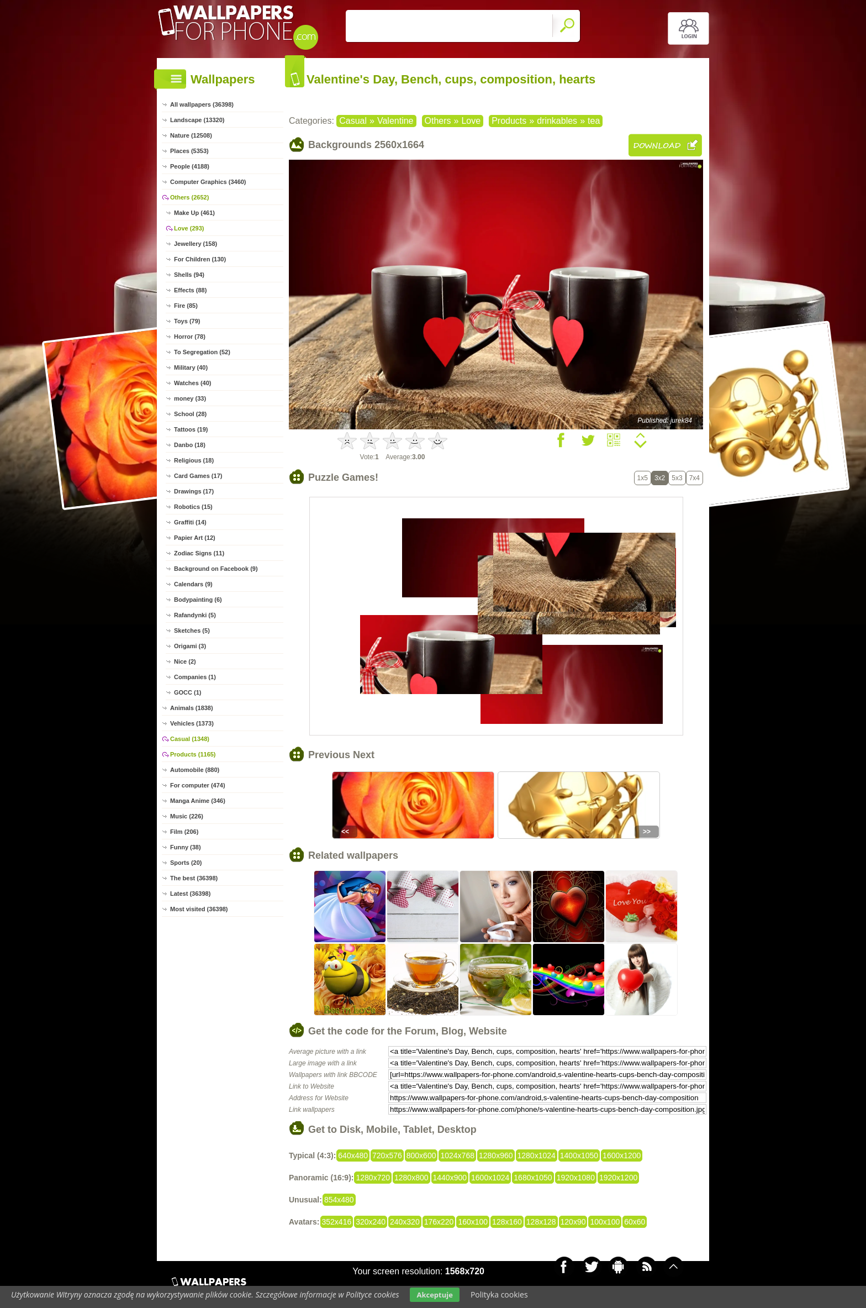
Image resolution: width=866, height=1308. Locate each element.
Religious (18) (194, 460)
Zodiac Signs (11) (199, 553)
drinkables (557, 120)
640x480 (353, 1155)
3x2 (659, 478)
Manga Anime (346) (197, 800)
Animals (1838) (191, 708)
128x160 (507, 1221)
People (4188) (189, 166)
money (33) (190, 398)
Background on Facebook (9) (216, 568)
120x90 (573, 1221)
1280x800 (411, 1177)
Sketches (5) (192, 630)
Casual (353, 120)
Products (509, 120)
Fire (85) (186, 305)
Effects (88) (190, 290)
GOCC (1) (188, 692)
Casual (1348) (189, 739)
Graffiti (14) (190, 522)
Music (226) (186, 816)
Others (438, 120)
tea (594, 120)
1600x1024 (490, 1177)
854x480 (339, 1199)
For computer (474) (197, 785)
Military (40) (191, 367)
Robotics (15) (193, 506)
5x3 (677, 478)
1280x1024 (537, 1155)
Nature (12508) (191, 135)
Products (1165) (193, 754)
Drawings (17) (194, 491)
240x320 (405, 1221)
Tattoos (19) (191, 429)
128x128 (541, 1221)
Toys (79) (187, 321)
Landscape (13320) (197, 120)
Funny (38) (185, 847)
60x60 (634, 1221)
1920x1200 (618, 1177)
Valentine (395, 120)
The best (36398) (194, 878)
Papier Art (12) (194, 537)
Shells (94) (189, 274)
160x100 (473, 1221)
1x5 (642, 478)
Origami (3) (190, 646)
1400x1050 (579, 1155)
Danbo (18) (189, 445)
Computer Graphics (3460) (208, 181)
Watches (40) (192, 383)
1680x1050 (533, 1177)
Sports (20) (186, 862)
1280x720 (373, 1177)
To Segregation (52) (202, 352)
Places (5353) (189, 151)
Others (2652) (189, 197)
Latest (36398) (190, 893)
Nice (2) (185, 661)
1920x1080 (576, 1177)
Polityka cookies (499, 1294)
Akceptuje (434, 1295)
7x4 (694, 478)
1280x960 (496, 1155)
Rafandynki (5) (195, 615)
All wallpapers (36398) (202, 104)
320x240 (371, 1221)
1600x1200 (622, 1155)
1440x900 (450, 1177)
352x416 (337, 1221)
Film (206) (184, 831)
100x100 (605, 1221)
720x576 (387, 1155)
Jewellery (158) (195, 243)
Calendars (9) (193, 584)
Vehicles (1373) (192, 723)
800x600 (421, 1155)
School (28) (190, 414)
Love (470, 120)
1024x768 (457, 1155)
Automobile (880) (194, 769)
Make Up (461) (194, 212)
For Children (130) (200, 259)
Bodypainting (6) (198, 599)
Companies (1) (195, 677)
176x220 (439, 1221)
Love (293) (189, 228)
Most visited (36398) (199, 909)
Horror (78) (189, 336)
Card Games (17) (198, 475)
